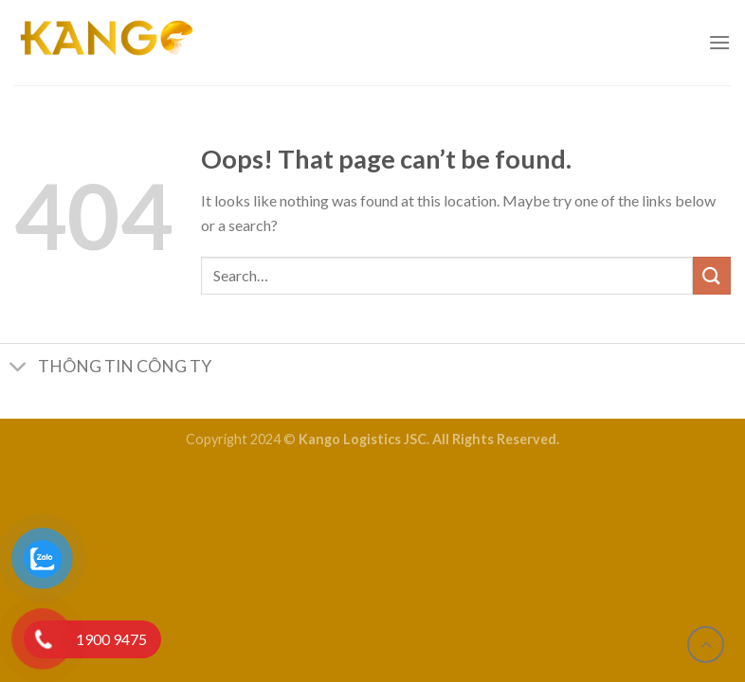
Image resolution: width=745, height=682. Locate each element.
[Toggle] (18, 369)
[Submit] (712, 275)
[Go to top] (705, 644)
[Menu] (719, 42)
